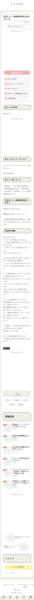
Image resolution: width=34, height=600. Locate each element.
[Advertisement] (17, 49)
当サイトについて (9, 584)
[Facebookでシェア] (16, 400)
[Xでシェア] (7, 400)
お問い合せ (17, 589)
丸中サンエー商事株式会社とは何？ (18, 93)
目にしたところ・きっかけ (15, 84)
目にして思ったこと (13, 88)
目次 (16, 72)
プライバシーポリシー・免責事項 (25, 586)
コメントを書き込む (17, 567)
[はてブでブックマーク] (26, 400)
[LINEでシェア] (12, 404)
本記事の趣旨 (11, 98)
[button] (21, 404)
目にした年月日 (12, 79)
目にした (6, 348)
